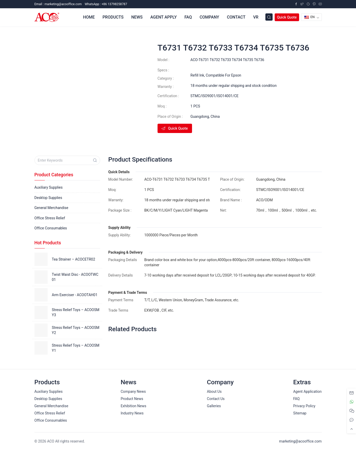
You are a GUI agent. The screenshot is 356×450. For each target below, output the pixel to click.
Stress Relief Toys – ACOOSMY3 (75, 312)
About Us (214, 391)
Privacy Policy (304, 406)
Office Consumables (50, 228)
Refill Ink (197, 75)
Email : (58, 4)
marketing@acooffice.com (300, 441)
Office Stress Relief (49, 218)
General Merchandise (51, 208)
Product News (132, 399)
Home (89, 17)
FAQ (188, 17)
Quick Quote (287, 17)
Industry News (132, 413)
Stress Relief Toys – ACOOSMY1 (75, 348)
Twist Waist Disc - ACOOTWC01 (75, 277)
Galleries (214, 406)
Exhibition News (133, 406)
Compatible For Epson (223, 75)
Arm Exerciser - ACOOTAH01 (74, 295)
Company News (133, 391)
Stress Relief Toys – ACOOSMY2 (75, 330)
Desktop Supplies (48, 198)
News (137, 17)
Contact (236, 17)
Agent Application (307, 391)
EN (309, 17)
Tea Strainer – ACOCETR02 (73, 259)
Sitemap (299, 413)
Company (209, 17)
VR (255, 17)
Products (113, 17)
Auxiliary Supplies (48, 187)
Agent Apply (163, 17)
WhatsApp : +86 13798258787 (106, 4)
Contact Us (216, 399)
